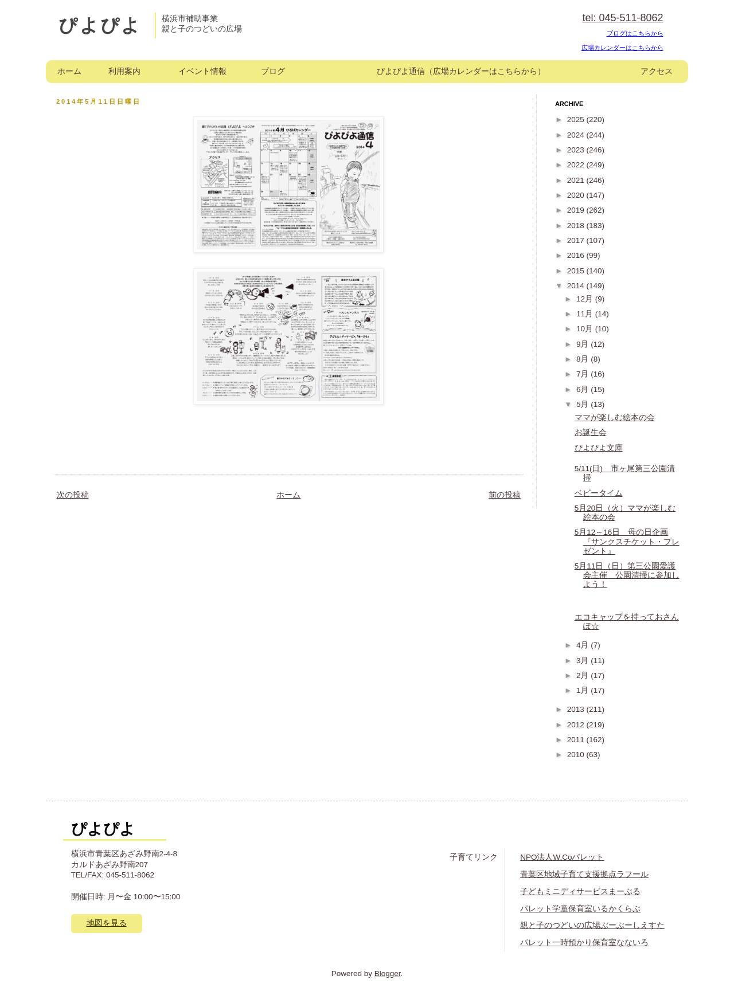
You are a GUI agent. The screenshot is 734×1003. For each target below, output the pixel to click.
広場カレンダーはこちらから (622, 47)
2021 (577, 180)
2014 (577, 285)
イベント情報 (202, 71)
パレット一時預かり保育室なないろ (584, 942)
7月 (583, 374)
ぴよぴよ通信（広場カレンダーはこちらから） (461, 71)
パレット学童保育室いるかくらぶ (580, 908)
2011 (577, 739)
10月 (585, 328)
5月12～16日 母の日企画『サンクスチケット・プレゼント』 (627, 541)
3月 (583, 660)
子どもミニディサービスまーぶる (580, 891)
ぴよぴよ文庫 (599, 448)
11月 (585, 313)
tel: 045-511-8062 (622, 17)
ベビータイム (599, 493)
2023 (577, 150)
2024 (577, 135)
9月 (583, 344)
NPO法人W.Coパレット (562, 857)
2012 (577, 724)
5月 (583, 404)
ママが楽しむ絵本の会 (615, 417)
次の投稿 (73, 495)
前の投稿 (505, 495)
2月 (583, 675)
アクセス (657, 71)
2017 (577, 240)
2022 (577, 164)
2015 (577, 271)
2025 (577, 119)
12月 (585, 299)
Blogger (387, 973)
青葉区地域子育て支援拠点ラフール (584, 874)
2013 (577, 709)
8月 (583, 359)
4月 (583, 645)
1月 (583, 690)
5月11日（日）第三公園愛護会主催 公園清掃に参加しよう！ (627, 575)
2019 (577, 210)
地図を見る (107, 923)
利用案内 (124, 71)
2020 (577, 195)
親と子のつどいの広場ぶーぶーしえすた (592, 925)
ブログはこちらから (635, 33)
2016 (577, 255)
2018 (577, 225)
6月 (583, 389)
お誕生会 (591, 432)
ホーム (69, 71)
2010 (577, 754)
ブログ (273, 71)
